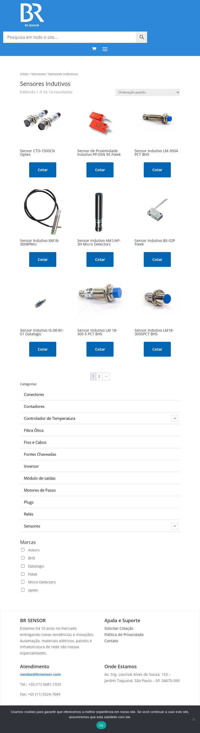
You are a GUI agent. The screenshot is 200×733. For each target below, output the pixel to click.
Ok (101, 725)
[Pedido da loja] (147, 92)
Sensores (38, 74)
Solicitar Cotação (118, 628)
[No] (193, 719)
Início (24, 74)
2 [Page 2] (99, 376)
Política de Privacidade (124, 634)
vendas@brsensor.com (40, 674)
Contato (111, 640)
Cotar (43, 169)
